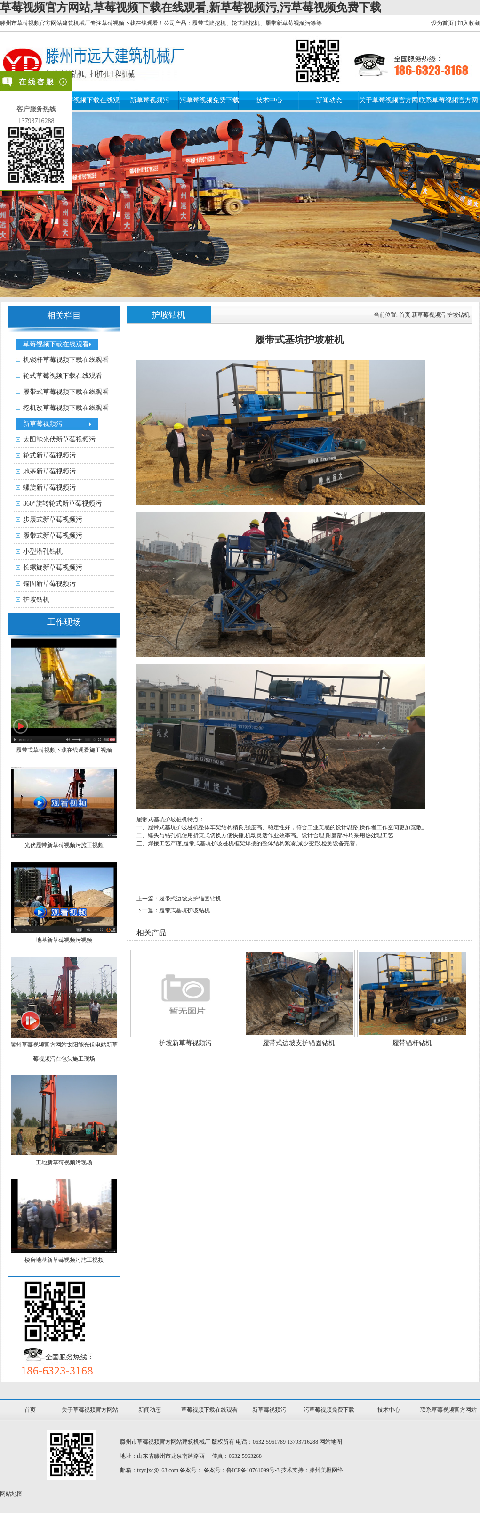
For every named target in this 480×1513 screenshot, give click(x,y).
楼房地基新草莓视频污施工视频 (64, 1260)
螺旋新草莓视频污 (49, 487)
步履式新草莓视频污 (52, 519)
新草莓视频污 (149, 100)
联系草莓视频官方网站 (448, 1410)
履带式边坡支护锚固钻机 (299, 1043)
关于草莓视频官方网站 (90, 1410)
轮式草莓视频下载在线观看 (62, 375)
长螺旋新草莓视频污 (52, 567)
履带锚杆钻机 (412, 1043)
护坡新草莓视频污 (185, 1043)
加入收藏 (468, 23)
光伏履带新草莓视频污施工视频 (64, 845)
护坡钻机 (36, 599)
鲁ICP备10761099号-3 (253, 1470)
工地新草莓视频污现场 (64, 1162)
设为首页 (442, 23)
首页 (404, 314)
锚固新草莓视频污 (49, 583)
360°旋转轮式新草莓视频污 (62, 503)
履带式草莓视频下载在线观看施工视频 (64, 750)
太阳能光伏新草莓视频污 (59, 439)
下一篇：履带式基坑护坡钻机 (173, 910)
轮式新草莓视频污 (49, 455)
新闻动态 (329, 100)
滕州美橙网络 (326, 1470)
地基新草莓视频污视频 (64, 940)
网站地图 (331, 1442)
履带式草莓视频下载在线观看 (66, 391)
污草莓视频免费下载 (209, 100)
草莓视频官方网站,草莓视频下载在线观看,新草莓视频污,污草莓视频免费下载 (190, 7)
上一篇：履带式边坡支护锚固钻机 (178, 898)
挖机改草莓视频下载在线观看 (66, 407)
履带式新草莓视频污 (52, 535)
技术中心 (269, 100)
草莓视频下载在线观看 (56, 344)
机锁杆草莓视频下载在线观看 (66, 359)
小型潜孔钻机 (43, 551)
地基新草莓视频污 (49, 471)
